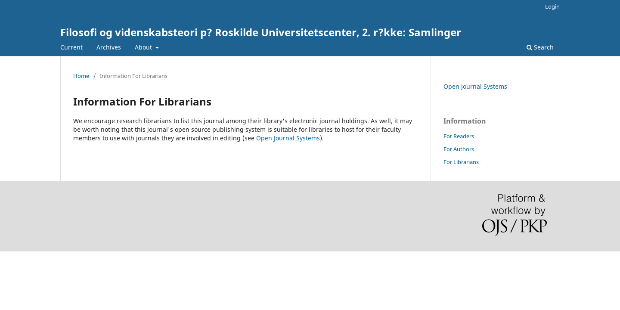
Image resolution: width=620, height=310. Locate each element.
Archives (108, 47)
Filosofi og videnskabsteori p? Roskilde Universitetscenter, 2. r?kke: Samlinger (260, 32)
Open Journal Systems (288, 138)
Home (81, 76)
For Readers (458, 136)
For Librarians (461, 162)
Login (552, 6)
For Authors (458, 149)
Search (540, 47)
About (144, 47)
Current (71, 47)
